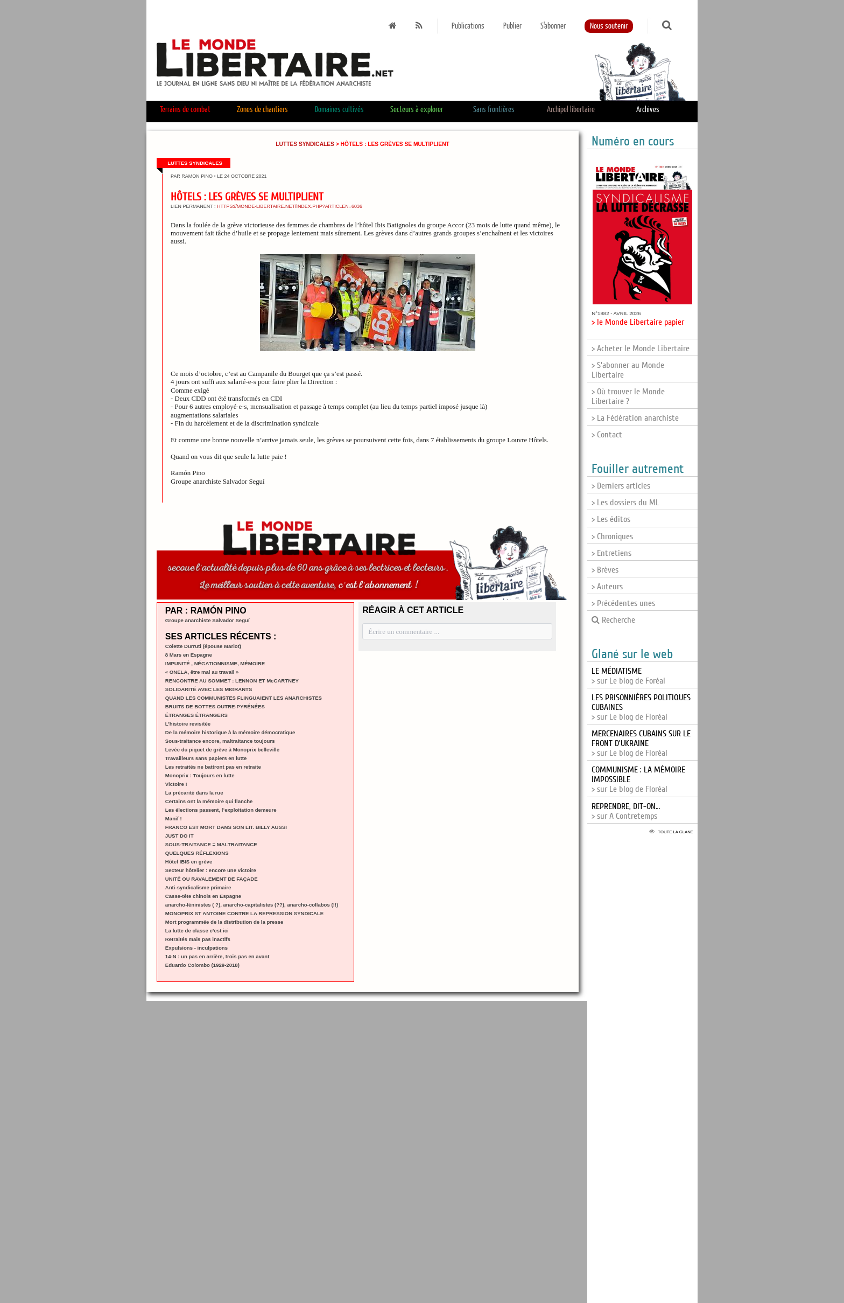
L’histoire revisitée (187, 724)
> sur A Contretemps (626, 811)
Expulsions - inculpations (196, 948)
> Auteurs (607, 586)
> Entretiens (611, 553)
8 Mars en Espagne (188, 655)
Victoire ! (176, 784)
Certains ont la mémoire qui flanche (209, 801)
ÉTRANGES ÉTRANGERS (196, 715)
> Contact (607, 435)
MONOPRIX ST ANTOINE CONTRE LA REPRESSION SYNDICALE (244, 913)
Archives (647, 110)
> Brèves (605, 570)
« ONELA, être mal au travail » (202, 672)
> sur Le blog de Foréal (628, 676)
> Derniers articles (621, 486)
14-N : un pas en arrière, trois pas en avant (217, 956)
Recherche (613, 620)
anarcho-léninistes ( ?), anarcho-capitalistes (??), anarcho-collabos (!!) (251, 905)
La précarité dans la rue (194, 793)
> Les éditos (611, 519)
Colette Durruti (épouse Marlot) (203, 646)
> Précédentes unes (623, 603)
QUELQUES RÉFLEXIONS (197, 853)
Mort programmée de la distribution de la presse (224, 922)
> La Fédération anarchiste (635, 418)
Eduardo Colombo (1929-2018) (202, 965)
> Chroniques (612, 536)
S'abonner (553, 26)
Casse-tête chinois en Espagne (203, 896)
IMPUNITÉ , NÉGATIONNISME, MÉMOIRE (215, 663)
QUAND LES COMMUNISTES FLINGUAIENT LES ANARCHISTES (243, 698)
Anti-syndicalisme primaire (198, 887)
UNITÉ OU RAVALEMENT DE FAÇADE (211, 879)
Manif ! (173, 818)
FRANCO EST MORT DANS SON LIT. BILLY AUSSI (226, 827)
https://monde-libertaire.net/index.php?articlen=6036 (289, 206)
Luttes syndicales (305, 144)
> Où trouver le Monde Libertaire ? (628, 396)
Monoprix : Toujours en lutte (200, 775)
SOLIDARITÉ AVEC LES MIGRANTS (208, 689)
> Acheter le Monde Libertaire (641, 348)
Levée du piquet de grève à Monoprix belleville (222, 749)
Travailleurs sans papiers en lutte (206, 758)
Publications (468, 26)
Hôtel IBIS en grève (188, 862)
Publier (512, 26)
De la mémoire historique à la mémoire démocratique (230, 732)
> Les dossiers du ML (625, 502)
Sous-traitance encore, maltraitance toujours (220, 741)
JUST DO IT (179, 836)
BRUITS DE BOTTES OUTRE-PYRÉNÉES (215, 706)
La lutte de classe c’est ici (197, 930)
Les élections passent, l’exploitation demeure (221, 810)
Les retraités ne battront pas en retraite (213, 767)
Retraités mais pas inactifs (197, 939)
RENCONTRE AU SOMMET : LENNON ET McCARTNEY (232, 681)
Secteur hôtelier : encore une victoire (210, 870)
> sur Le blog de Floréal (641, 743)
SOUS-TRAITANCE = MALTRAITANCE (211, 844)
